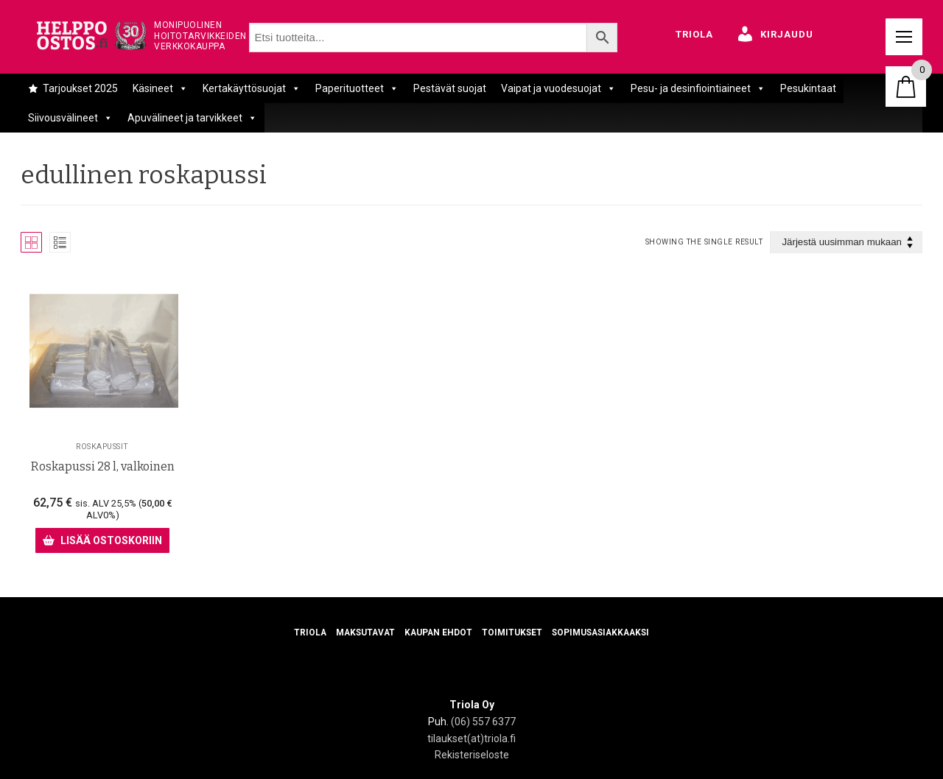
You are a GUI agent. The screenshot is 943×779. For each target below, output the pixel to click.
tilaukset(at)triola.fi (471, 738)
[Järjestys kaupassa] (846, 242)
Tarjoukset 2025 (80, 88)
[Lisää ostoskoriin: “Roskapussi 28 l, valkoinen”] (102, 540)
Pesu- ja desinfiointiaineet (698, 88)
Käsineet (160, 88)
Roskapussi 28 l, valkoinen (103, 466)
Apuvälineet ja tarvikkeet (192, 118)
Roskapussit (102, 446)
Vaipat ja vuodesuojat (558, 88)
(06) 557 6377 (483, 721)
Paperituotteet (357, 88)
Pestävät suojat (449, 88)
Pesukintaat (808, 88)
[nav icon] (904, 36)
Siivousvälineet (70, 118)
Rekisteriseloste (472, 755)
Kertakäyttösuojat (252, 88)
